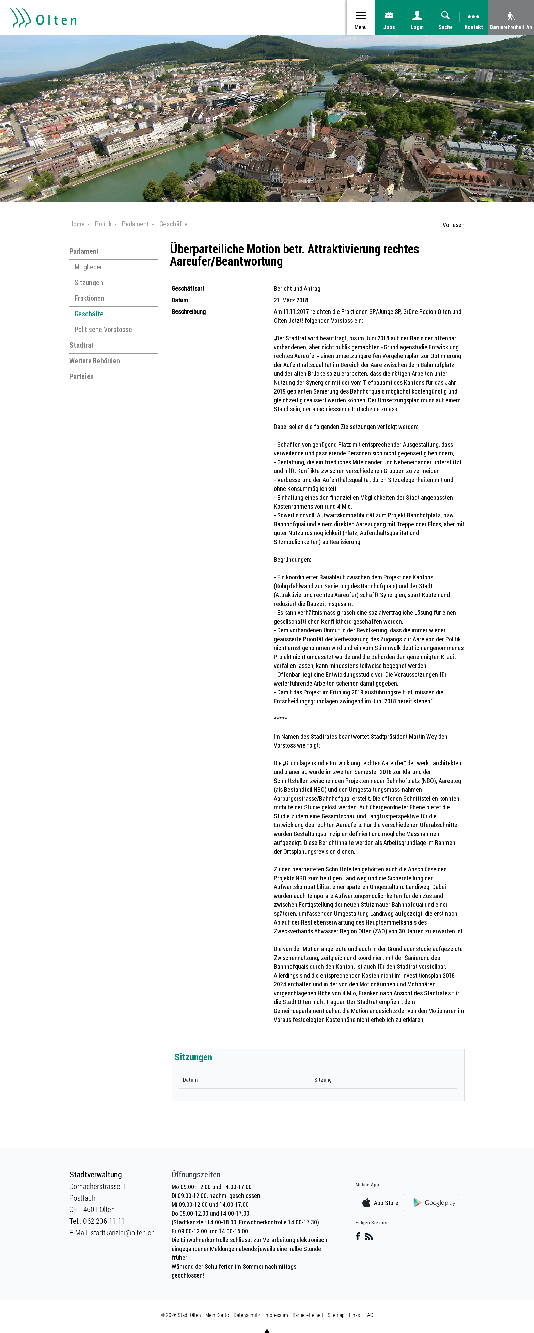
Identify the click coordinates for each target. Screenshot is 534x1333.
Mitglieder (89, 266)
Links (354, 1314)
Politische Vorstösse (103, 329)
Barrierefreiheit (308, 1314)
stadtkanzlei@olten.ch (123, 1232)
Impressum (276, 1314)
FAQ (368, 1314)
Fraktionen (90, 298)
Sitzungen (89, 282)
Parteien (81, 376)
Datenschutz (247, 1314)
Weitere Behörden (94, 360)
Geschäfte (89, 313)
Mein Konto (217, 1314)
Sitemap (336, 1314)
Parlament (84, 251)
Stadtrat (81, 345)
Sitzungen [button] (193, 1056)
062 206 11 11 (104, 1221)
